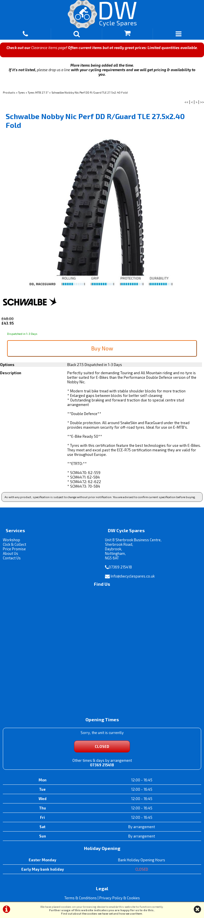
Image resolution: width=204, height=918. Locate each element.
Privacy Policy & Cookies (119, 898)
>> (202, 102)
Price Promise (14, 549)
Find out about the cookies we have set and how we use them (101, 913)
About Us (10, 553)
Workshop (11, 540)
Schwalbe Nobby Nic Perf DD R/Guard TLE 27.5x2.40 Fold (89, 92)
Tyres (21, 92)
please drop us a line (53, 69)
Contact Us (12, 558)
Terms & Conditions (80, 898)
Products (9, 92)
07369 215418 (120, 567)
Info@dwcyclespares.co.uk (133, 576)
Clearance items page (48, 47)
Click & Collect (14, 544)
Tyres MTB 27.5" (38, 92)
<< (186, 102)
